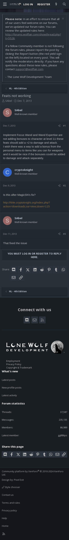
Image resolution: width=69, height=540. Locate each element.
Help (4, 518)
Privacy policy (9, 510)
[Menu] (5, 4)
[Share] (59, 125)
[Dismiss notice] (62, 19)
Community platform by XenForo (32, 473)
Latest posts (8, 379)
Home (5, 526)
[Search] (64, 4)
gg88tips (62, 435)
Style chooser (11, 487)
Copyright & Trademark (19, 367)
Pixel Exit (19, 479)
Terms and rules (11, 502)
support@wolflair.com (29, 69)
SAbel (8, 100)
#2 (64, 185)
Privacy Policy (13, 364)
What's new (10, 371)
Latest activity (9, 395)
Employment (13, 361)
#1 (64, 125)
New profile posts (12, 387)
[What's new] (56, 4)
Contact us (8, 494)
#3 (64, 233)
